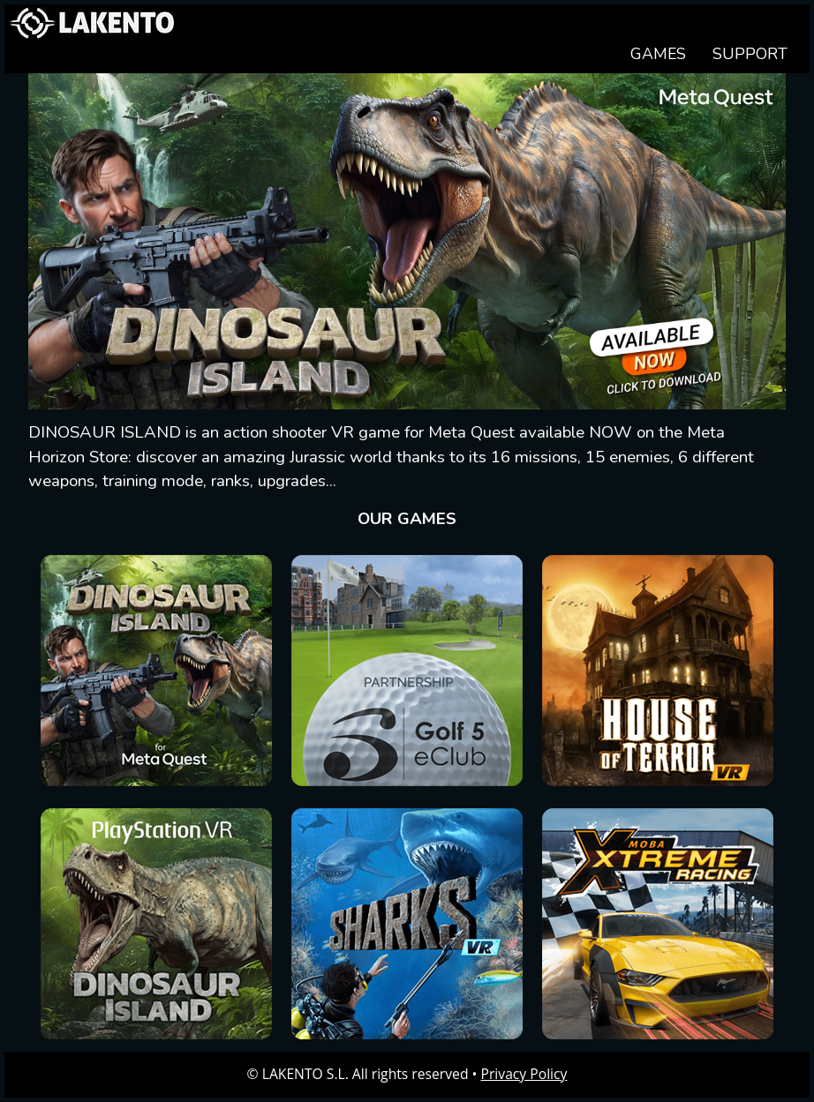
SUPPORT (750, 53)
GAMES (658, 53)
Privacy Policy (524, 1073)
